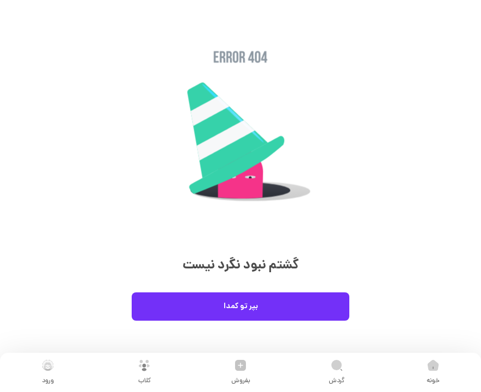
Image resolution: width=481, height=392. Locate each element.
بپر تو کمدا (240, 306)
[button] (240, 144)
